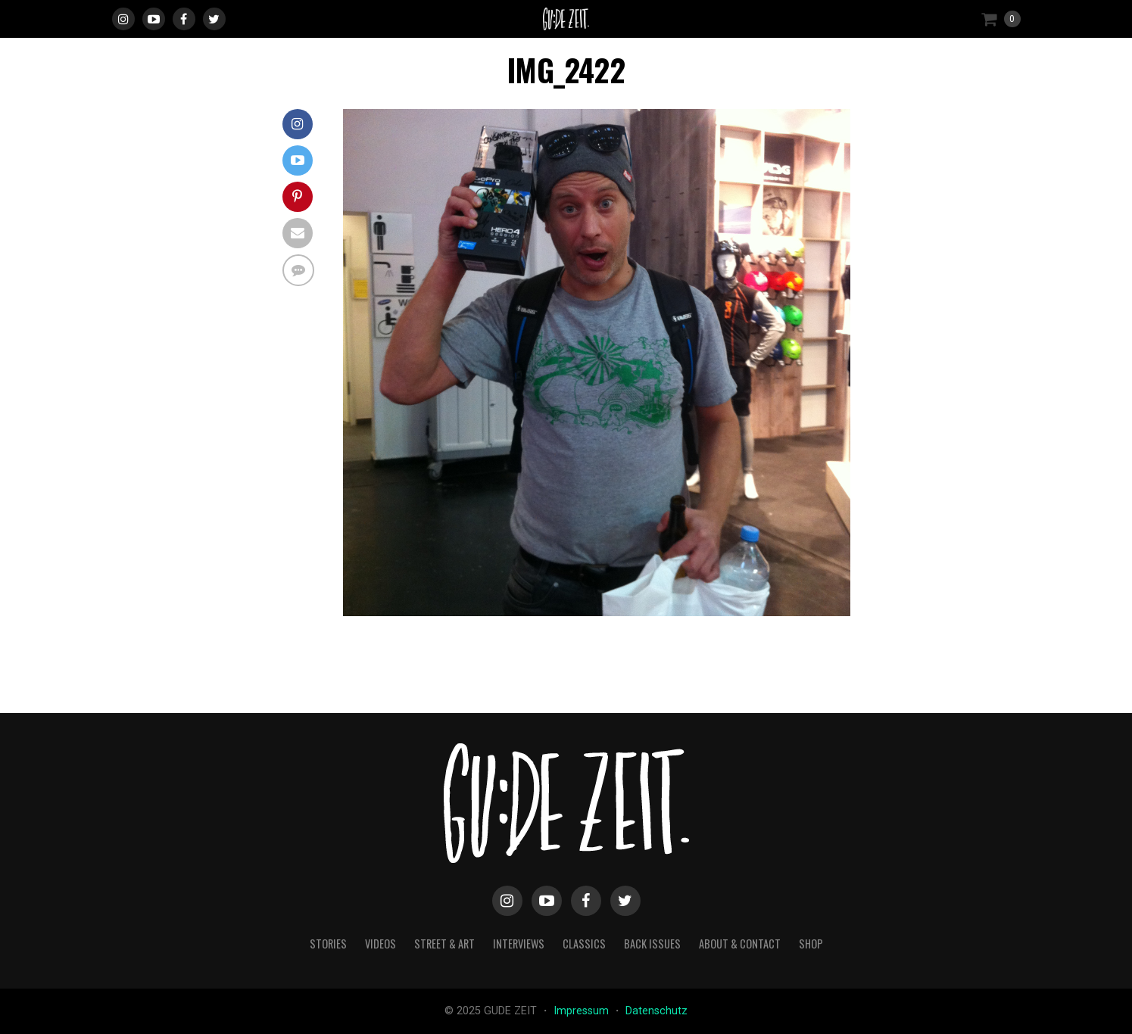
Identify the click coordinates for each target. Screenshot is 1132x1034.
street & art (444, 943)
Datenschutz (656, 1010)
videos (380, 943)
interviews (518, 943)
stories (328, 943)
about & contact (740, 943)
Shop (811, 943)
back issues (652, 943)
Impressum (583, 1010)
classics (584, 943)
